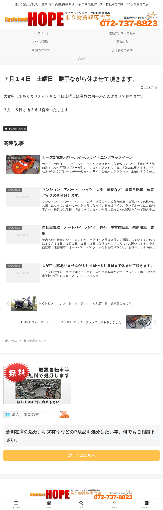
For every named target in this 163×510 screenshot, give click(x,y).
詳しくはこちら (81, 455)
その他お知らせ (15, 128)
